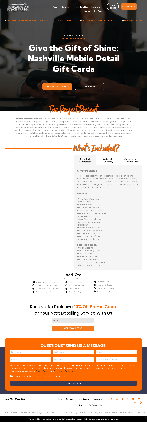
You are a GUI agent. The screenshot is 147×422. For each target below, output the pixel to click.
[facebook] (111, 399)
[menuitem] (55, 7)
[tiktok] (135, 403)
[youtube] (133, 399)
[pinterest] (138, 399)
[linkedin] (122, 399)
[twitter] (117, 399)
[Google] (140, 403)
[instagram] (128, 399)
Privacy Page (113, 419)
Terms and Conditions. (65, 371)
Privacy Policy (42, 371)
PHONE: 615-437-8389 (73, 35)
